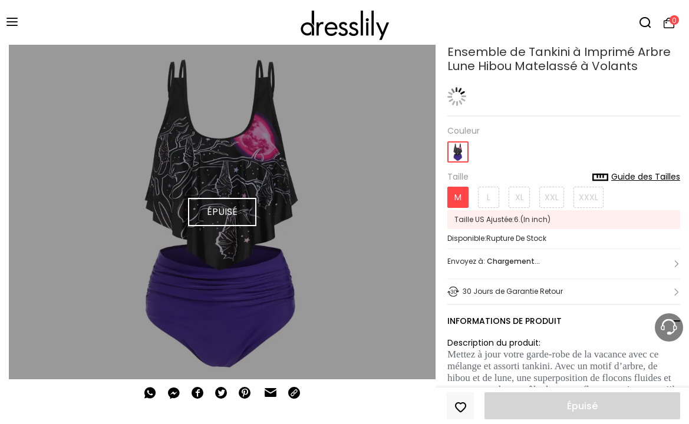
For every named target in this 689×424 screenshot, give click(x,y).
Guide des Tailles (636, 177)
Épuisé (582, 406)
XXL (552, 197)
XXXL (588, 197)
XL (519, 197)
